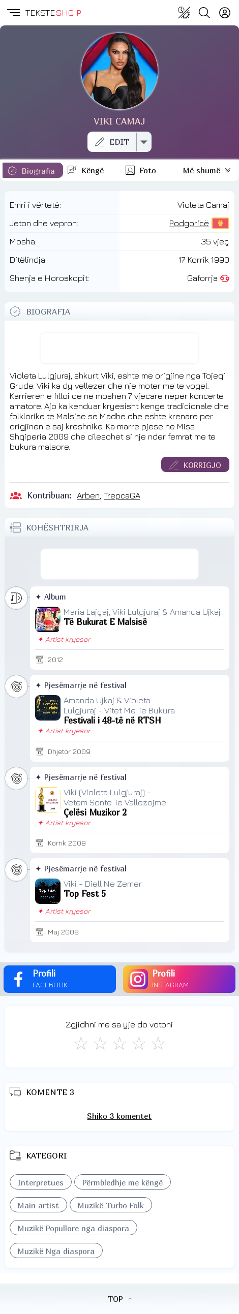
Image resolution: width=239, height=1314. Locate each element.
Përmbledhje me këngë (122, 1182)
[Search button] (204, 13)
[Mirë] (119, 1043)
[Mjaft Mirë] (138, 1043)
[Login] (225, 13)
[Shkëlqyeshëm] (158, 1043)
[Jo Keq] (100, 1043)
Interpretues (41, 1182)
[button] (12, 12)
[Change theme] (184, 13)
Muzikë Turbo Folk (111, 1205)
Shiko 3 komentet (119, 1115)
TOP (119, 1298)
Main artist (38, 1205)
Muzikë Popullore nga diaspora (73, 1228)
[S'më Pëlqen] (81, 1043)
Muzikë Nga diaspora (56, 1251)
